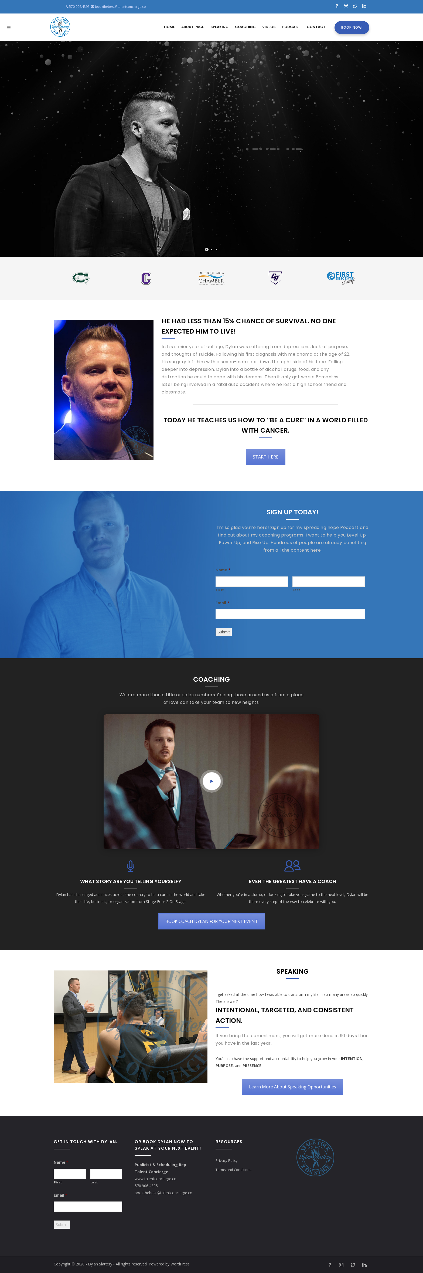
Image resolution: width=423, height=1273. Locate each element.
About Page (192, 26)
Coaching (245, 26)
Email (222, 602)
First (220, 590)
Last (296, 590)
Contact (316, 26)
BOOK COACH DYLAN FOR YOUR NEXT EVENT (211, 921)
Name (223, 570)
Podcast (291, 26)
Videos (269, 26)
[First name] (252, 581)
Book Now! (352, 27)
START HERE (265, 457)
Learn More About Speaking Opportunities (292, 1087)
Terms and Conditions (233, 1169)
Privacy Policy (227, 1160)
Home (169, 26)
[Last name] (328, 581)
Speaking (219, 26)
